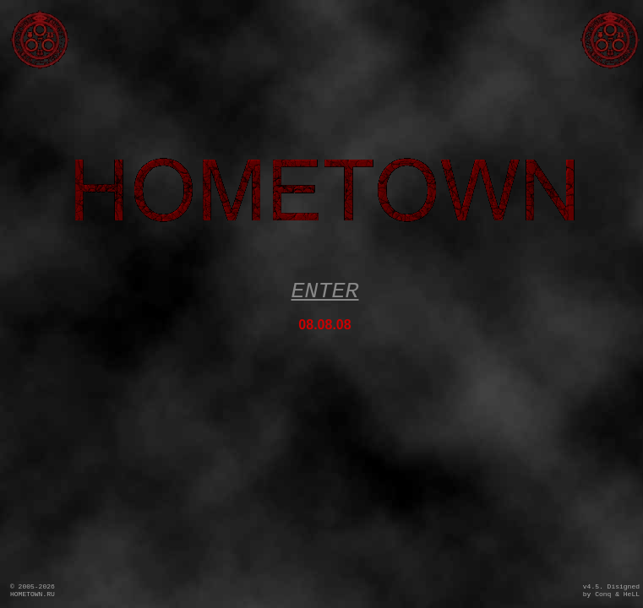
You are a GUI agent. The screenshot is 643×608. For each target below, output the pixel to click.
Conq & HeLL (617, 594)
